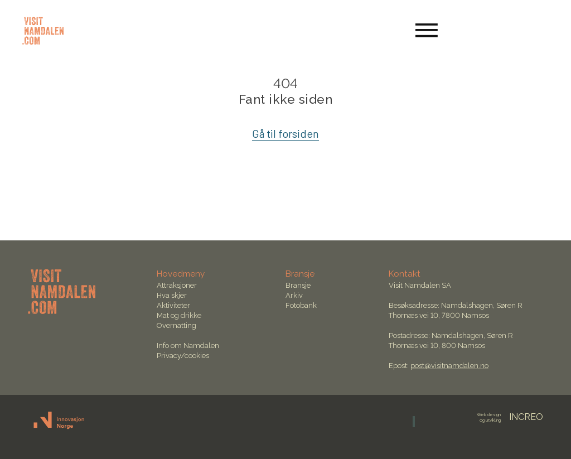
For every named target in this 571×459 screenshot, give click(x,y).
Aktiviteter (173, 305)
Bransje (298, 285)
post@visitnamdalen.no (449, 365)
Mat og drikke (179, 315)
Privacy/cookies (183, 355)
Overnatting (176, 325)
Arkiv (294, 295)
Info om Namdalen (188, 345)
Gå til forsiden (286, 133)
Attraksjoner (177, 285)
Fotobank (301, 305)
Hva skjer (172, 295)
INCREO (510, 417)
